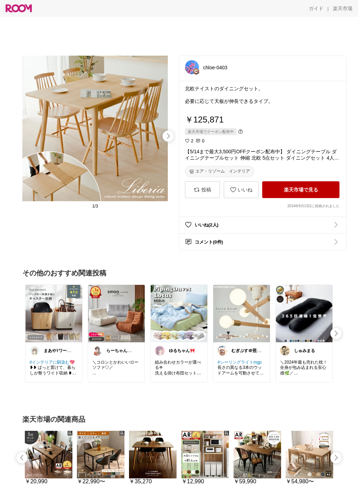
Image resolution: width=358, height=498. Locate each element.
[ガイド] (316, 8)
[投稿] (202, 189)
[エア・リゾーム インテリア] (219, 171)
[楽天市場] (342, 8)
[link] (54, 313)
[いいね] (241, 189)
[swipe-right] (168, 136)
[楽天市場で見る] (300, 189)
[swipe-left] (22, 457)
